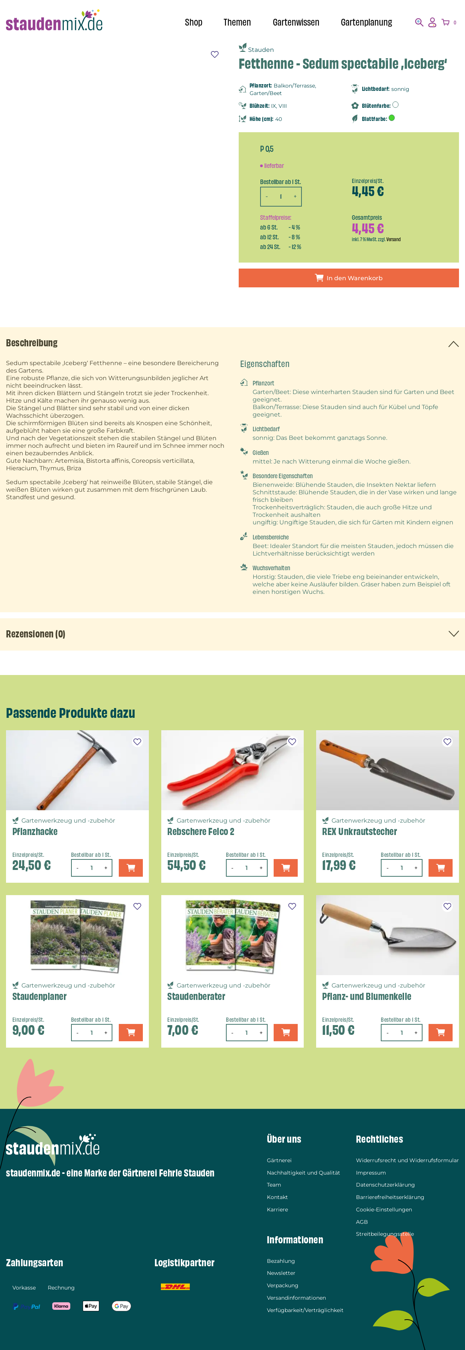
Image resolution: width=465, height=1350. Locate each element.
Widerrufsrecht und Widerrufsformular (407, 1160)
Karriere (277, 1210)
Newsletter (281, 1273)
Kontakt (277, 1197)
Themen (237, 22)
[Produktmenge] (281, 197)
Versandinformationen (296, 1298)
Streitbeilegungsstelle (385, 1234)
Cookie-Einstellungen (384, 1210)
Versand (393, 239)
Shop (193, 22)
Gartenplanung (366, 22)
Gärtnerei (279, 1160)
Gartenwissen (296, 22)
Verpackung (282, 1285)
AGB (362, 1222)
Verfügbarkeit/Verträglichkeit (305, 1310)
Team (274, 1185)
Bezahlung (281, 1261)
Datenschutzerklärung (385, 1185)
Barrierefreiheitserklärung (390, 1197)
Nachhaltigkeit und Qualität (303, 1173)
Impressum (371, 1173)
